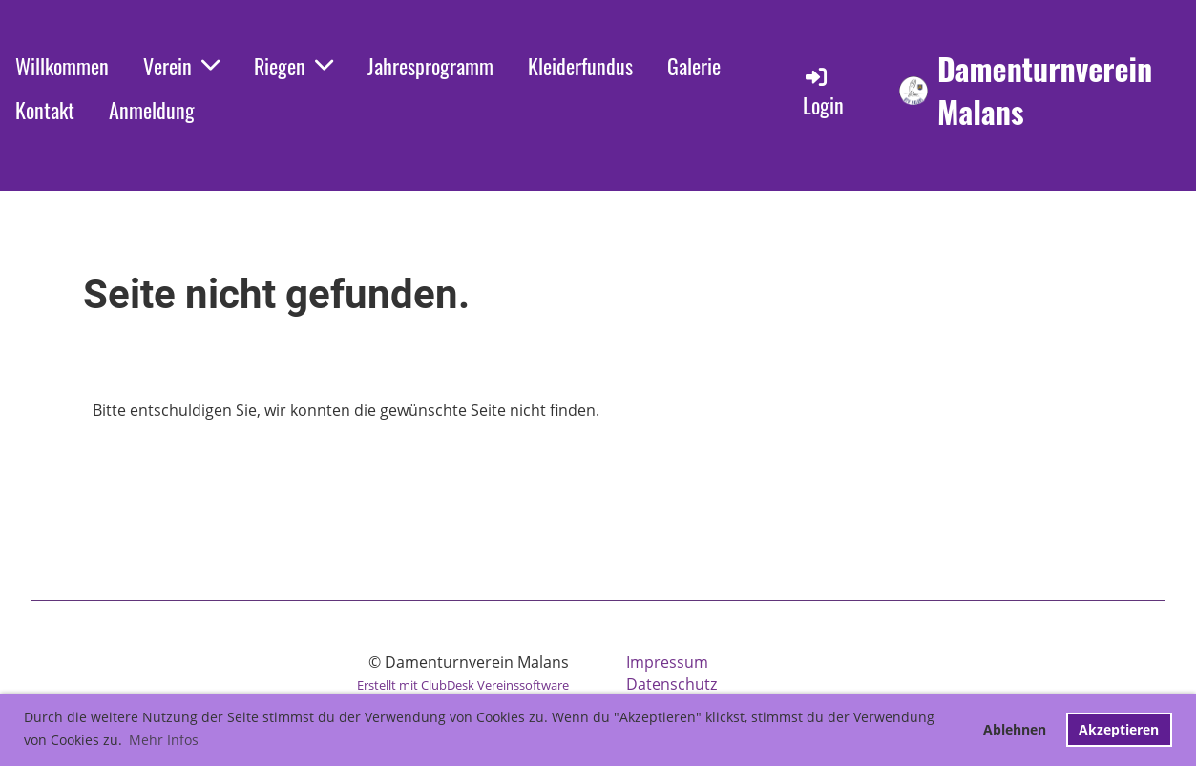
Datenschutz (671, 683)
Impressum (667, 662)
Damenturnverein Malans (1044, 91)
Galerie (694, 66)
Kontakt (44, 109)
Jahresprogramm (430, 66)
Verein (181, 66)
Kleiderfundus (580, 66)
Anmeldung (152, 109)
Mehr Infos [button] (164, 740)
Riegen (293, 66)
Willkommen (62, 66)
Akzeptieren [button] (1119, 729)
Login (823, 92)
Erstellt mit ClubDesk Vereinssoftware (463, 685)
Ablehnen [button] (1014, 729)
